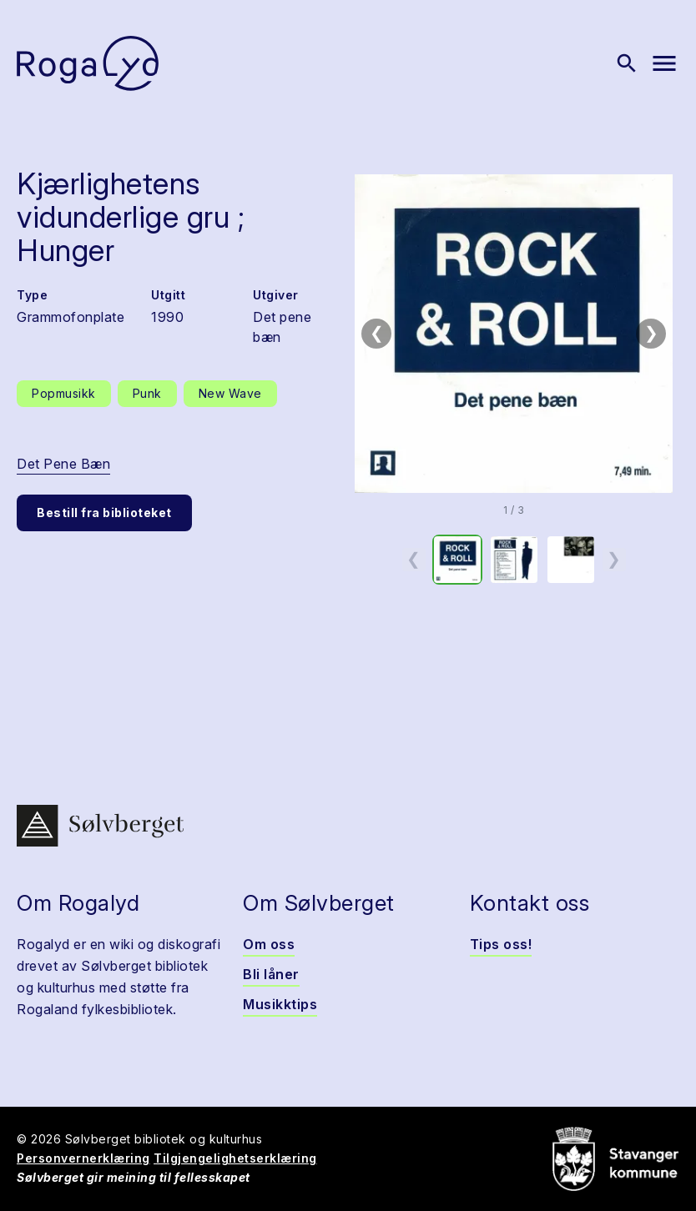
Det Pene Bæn (63, 463)
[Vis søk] (626, 63)
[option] (457, 560)
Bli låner (271, 974)
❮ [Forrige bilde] (377, 333)
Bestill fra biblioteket (104, 512)
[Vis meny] (664, 63)
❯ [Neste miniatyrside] (614, 559)
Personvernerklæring (83, 1158)
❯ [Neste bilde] (651, 333)
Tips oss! (501, 944)
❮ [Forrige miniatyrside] (413, 559)
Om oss (269, 944)
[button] (514, 333)
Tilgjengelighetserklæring (235, 1158)
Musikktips (280, 1004)
